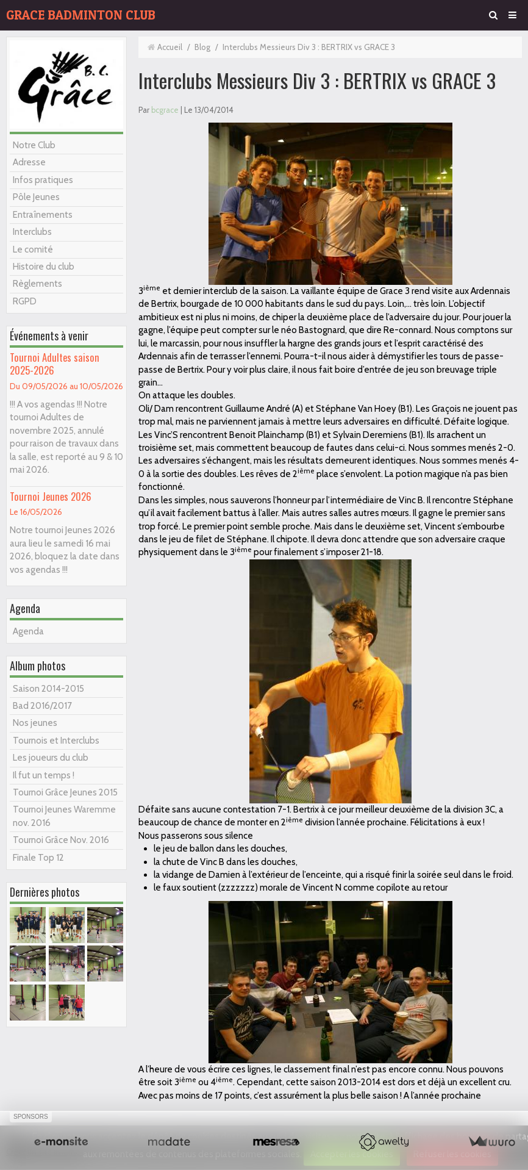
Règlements (37, 283)
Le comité (33, 249)
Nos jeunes (35, 722)
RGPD (25, 301)
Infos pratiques (43, 179)
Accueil (169, 47)
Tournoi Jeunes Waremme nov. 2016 (64, 816)
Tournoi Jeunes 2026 (50, 496)
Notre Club (34, 145)
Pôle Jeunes (36, 197)
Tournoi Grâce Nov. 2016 (61, 839)
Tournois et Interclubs (56, 740)
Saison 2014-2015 (48, 688)
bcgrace (165, 110)
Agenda (28, 631)
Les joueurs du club (50, 757)
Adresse (29, 162)
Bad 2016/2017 (42, 705)
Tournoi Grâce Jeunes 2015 (65, 792)
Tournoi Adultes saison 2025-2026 (54, 364)
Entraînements (43, 214)
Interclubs (32, 231)
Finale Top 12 (38, 857)
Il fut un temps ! (43, 775)
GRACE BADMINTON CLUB (80, 15)
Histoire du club (43, 266)
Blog (202, 47)
